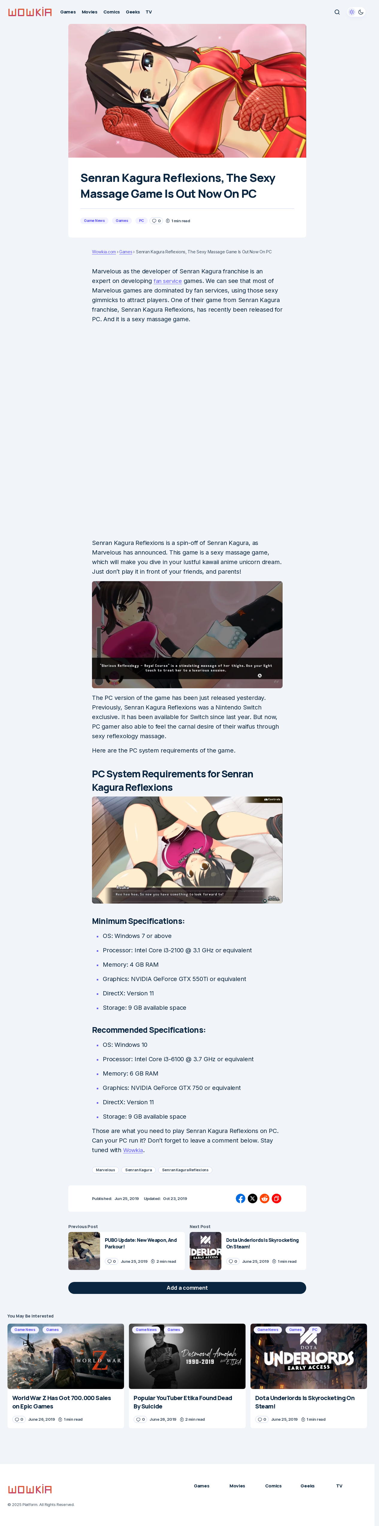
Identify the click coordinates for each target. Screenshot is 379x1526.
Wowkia (134, 1150)
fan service (169, 280)
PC (141, 220)
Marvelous (105, 1169)
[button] (337, 12)
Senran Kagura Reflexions (185, 1169)
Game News (94, 220)
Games (122, 220)
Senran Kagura (138, 1169)
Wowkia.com (104, 251)
